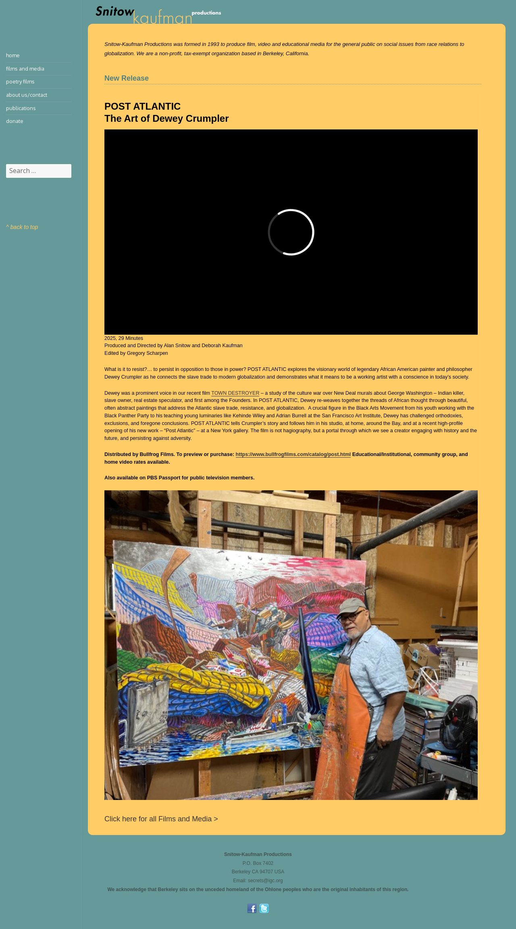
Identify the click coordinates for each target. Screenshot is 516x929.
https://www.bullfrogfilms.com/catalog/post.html (293, 454)
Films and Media (25, 68)
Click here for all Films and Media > (161, 819)
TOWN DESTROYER (235, 393)
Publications (21, 108)
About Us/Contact (26, 95)
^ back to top (22, 227)
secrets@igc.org (265, 880)
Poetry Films (20, 81)
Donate (14, 121)
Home (13, 55)
